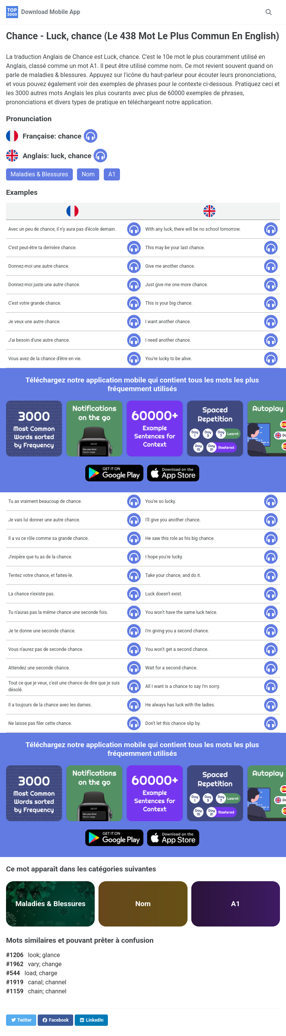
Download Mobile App (50, 11)
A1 (111, 174)
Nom (88, 174)
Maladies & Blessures (39, 174)
